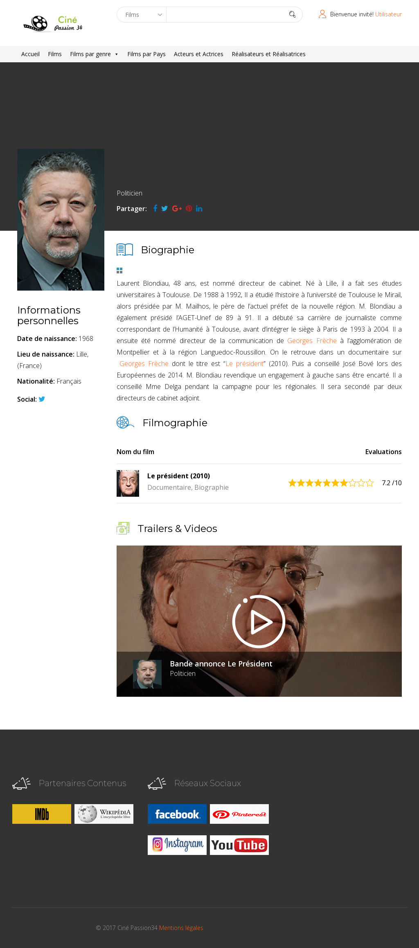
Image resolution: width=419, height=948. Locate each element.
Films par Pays (146, 54)
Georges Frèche (311, 340)
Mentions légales (181, 928)
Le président (244, 363)
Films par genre (94, 54)
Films (55, 54)
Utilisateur (388, 14)
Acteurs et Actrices (198, 54)
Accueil (30, 54)
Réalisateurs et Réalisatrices (269, 54)
